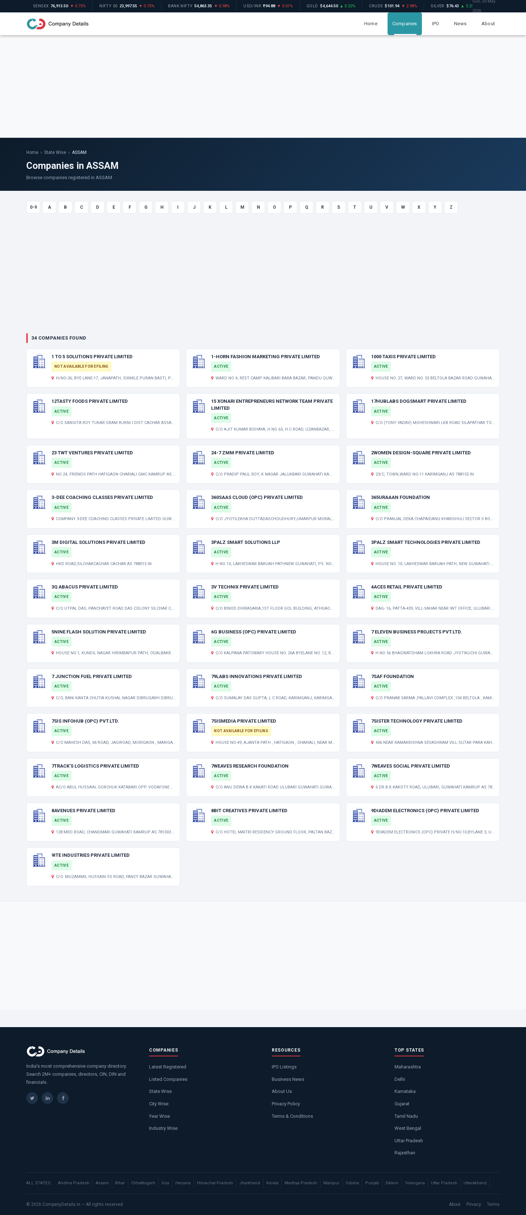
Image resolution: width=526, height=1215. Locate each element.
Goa (165, 1183)
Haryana (183, 1183)
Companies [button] (404, 23)
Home (370, 23)
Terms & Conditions (292, 1116)
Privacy (473, 1204)
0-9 (33, 207)
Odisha (352, 1183)
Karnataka (405, 1091)
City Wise (158, 1103)
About (488, 23)
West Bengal (407, 1128)
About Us (282, 1091)
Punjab (372, 1183)
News (460, 23)
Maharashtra (407, 1067)
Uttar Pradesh (408, 1140)
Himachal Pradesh (215, 1183)
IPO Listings (284, 1067)
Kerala (272, 1183)
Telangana (415, 1183)
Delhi (399, 1079)
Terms (493, 1204)
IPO (435, 23)
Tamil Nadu (406, 1116)
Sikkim (392, 1183)
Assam (102, 1183)
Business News (288, 1079)
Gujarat (401, 1103)
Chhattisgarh (143, 1183)
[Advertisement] (263, 86)
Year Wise (159, 1116)
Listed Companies (168, 1079)
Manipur (331, 1183)
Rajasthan (404, 1152)
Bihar (120, 1183)
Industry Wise (163, 1128)
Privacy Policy (286, 1103)
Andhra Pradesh (73, 1183)
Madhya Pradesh (301, 1183)
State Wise (55, 152)
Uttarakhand (475, 1183)
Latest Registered (167, 1067)
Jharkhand (249, 1183)
